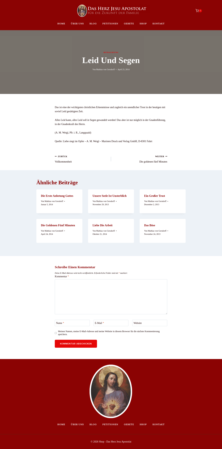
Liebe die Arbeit (103, 225)
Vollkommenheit (81, 158)
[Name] (72, 323)
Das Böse (149, 225)
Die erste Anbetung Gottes (57, 195)
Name (60, 323)
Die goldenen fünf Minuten (140, 158)
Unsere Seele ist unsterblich (110, 195)
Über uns (77, 23)
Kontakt (158, 23)
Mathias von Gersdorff (105, 69)
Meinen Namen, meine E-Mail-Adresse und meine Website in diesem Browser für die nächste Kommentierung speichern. (109, 333)
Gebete (129, 23)
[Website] (149, 323)
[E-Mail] (111, 323)
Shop (143, 23)
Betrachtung (111, 52)
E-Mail (99, 323)
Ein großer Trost (154, 195)
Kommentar (62, 276)
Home (61, 23)
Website (138, 323)
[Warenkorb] (197, 10)
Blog (93, 23)
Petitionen (110, 23)
